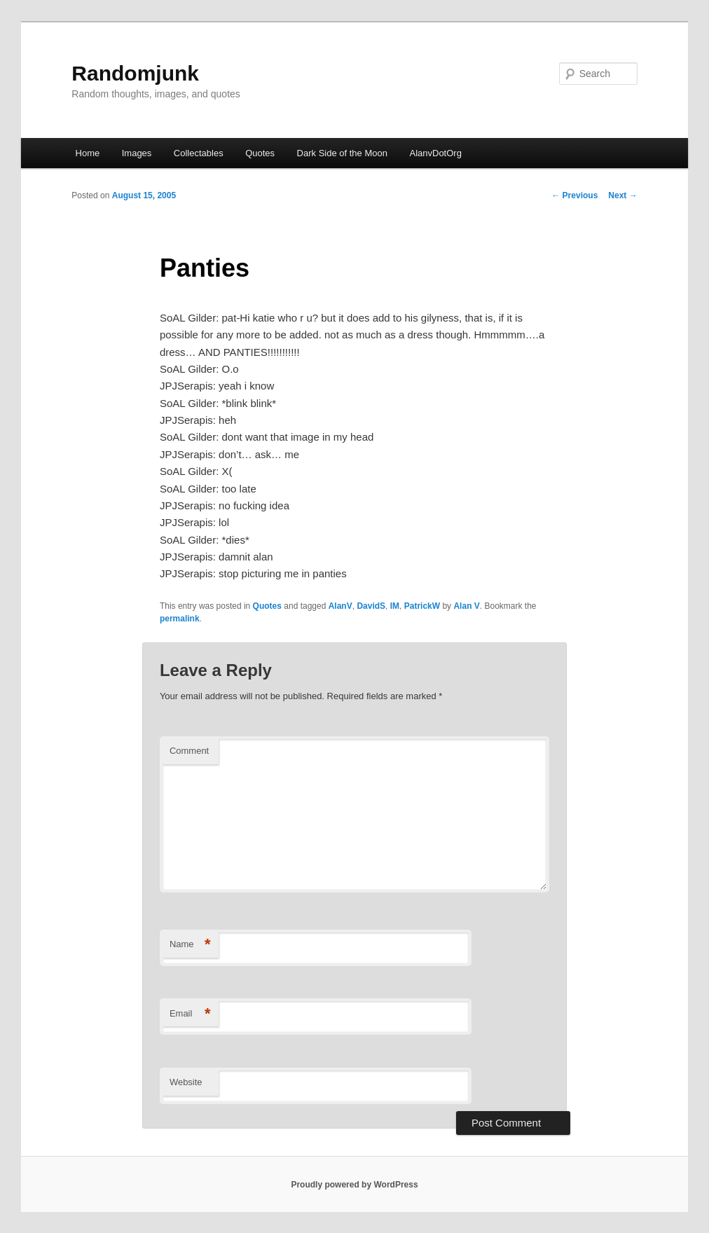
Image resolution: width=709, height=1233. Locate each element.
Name (190, 945)
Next (622, 195)
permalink (180, 619)
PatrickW (422, 606)
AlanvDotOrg (435, 153)
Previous (574, 195)
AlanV (340, 606)
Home (88, 153)
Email (190, 1014)
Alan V (466, 606)
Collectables (198, 153)
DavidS (371, 606)
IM (394, 606)
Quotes (260, 153)
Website (186, 1082)
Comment (189, 750)
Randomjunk (135, 73)
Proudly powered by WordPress (354, 1185)
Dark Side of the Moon (342, 153)
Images (137, 153)
